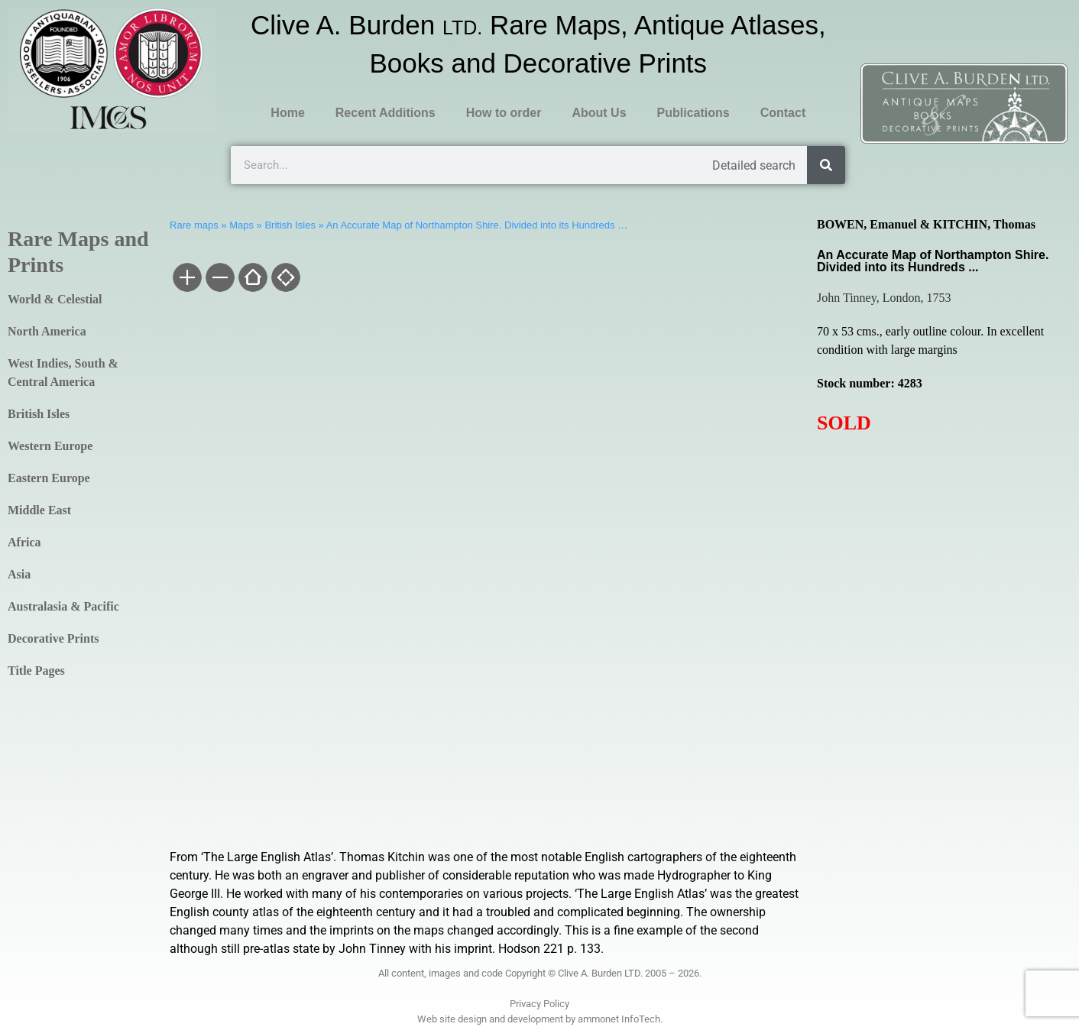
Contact (783, 112)
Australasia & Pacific (63, 606)
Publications (693, 112)
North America (47, 331)
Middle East (39, 510)
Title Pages (36, 670)
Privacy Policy (539, 1003)
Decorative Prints (53, 638)
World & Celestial (55, 299)
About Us (599, 112)
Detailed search (753, 165)
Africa (24, 542)
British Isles (39, 413)
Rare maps (194, 225)
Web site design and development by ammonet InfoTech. (540, 1019)
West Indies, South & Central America (63, 372)
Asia (19, 574)
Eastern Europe (49, 477)
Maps (241, 225)
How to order (504, 112)
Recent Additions (385, 112)
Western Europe (50, 445)
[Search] (826, 165)
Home (287, 112)
